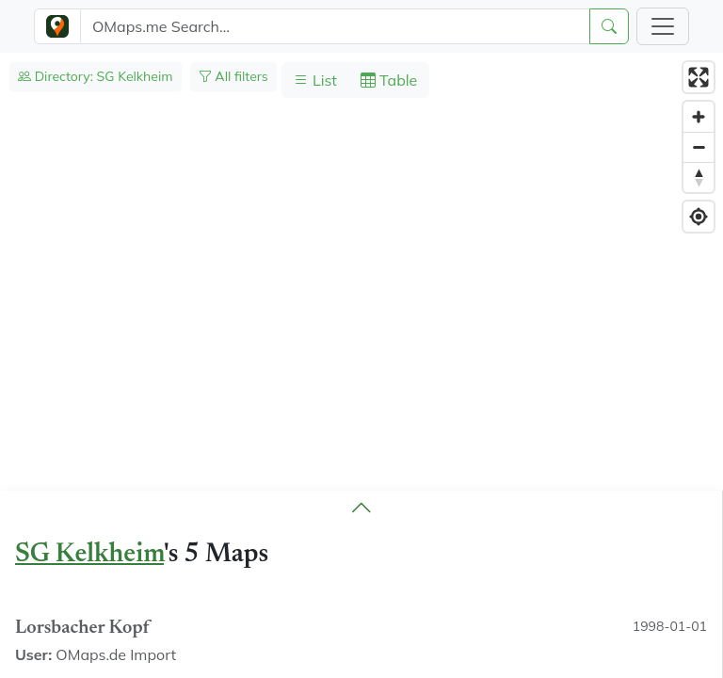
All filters (233, 76)
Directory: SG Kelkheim (95, 76)
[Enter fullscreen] (698, 77)
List (315, 80)
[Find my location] (698, 217)
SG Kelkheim (89, 554)
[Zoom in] (698, 117)
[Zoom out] (698, 147)
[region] (361, 365)
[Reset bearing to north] (698, 177)
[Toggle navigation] (662, 26)
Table (389, 80)
